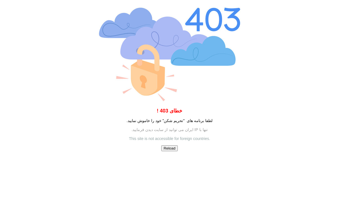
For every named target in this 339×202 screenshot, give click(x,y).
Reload (169, 148)
